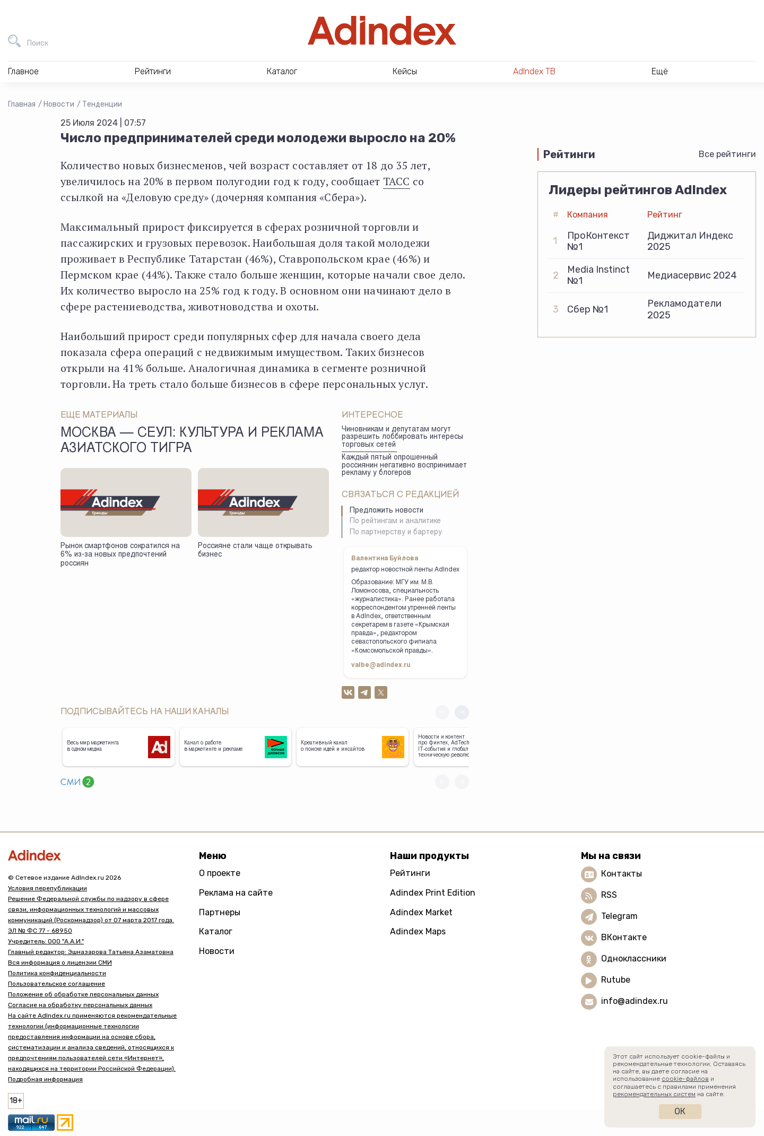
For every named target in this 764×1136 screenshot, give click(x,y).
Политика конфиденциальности (57, 973)
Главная (22, 104)
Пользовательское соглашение (56, 983)
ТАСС (396, 181)
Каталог (215, 931)
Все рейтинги (727, 154)
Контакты (621, 874)
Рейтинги (410, 873)
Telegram (619, 917)
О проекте (219, 873)
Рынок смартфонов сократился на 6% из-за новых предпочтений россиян (120, 555)
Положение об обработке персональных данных (83, 994)
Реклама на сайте (236, 893)
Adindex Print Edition (432, 893)
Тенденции (102, 104)
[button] (462, 712)
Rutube (615, 980)
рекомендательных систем (654, 1094)
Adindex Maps (418, 931)
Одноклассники (633, 959)
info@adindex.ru (634, 1001)
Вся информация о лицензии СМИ (60, 962)
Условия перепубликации (47, 888)
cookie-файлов (685, 1078)
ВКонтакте (624, 938)
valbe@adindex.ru (381, 665)
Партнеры (219, 912)
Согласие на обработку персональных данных (80, 1005)
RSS (609, 895)
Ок (679, 1111)
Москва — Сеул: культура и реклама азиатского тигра (192, 441)
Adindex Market (421, 912)
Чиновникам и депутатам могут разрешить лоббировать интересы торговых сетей (402, 437)
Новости (59, 104)
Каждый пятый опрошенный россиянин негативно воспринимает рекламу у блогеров (404, 465)
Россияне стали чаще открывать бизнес (255, 551)
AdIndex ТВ (534, 71)
